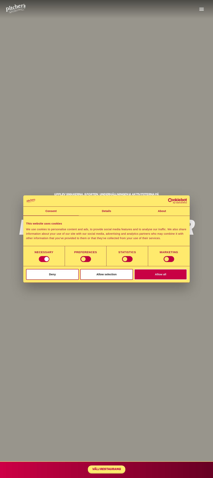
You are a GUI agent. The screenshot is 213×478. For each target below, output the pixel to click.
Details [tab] (106, 211)
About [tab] (162, 211)
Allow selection (106, 274)
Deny (52, 274)
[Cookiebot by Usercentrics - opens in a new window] (171, 201)
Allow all (160, 274)
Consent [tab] (51, 211)
